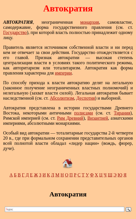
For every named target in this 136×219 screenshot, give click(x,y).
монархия (89, 22)
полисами (83, 112)
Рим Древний (70, 118)
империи (63, 73)
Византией (97, 118)
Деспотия (85, 98)
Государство (15, 32)
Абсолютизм (62, 98)
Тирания (122, 112)
